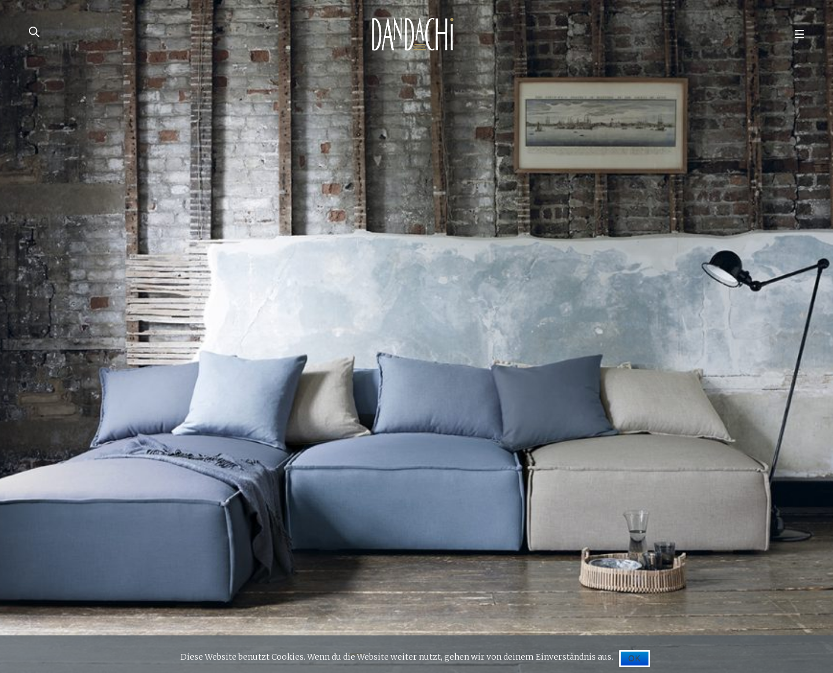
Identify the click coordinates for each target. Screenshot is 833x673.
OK (634, 658)
